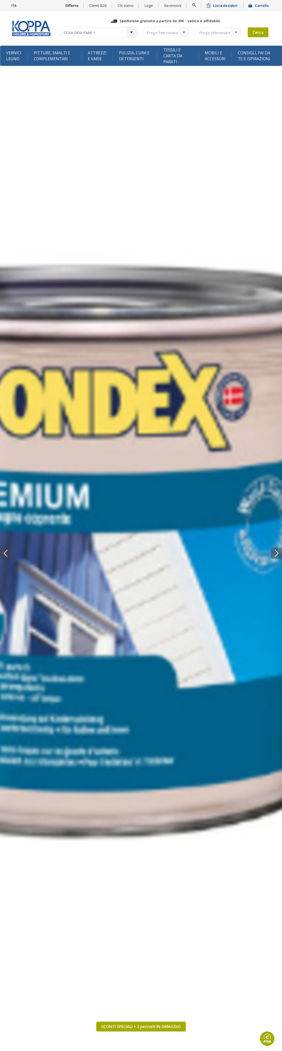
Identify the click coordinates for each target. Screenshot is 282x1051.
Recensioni (172, 5)
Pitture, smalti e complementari (52, 55)
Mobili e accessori (215, 55)
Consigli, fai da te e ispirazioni (254, 55)
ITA (13, 5)
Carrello (259, 5)
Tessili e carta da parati (172, 55)
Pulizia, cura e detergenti (134, 55)
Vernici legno (13, 55)
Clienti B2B (98, 5)
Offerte (71, 5)
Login (148, 5)
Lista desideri (222, 5)
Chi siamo (125, 5)
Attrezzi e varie (97, 55)
